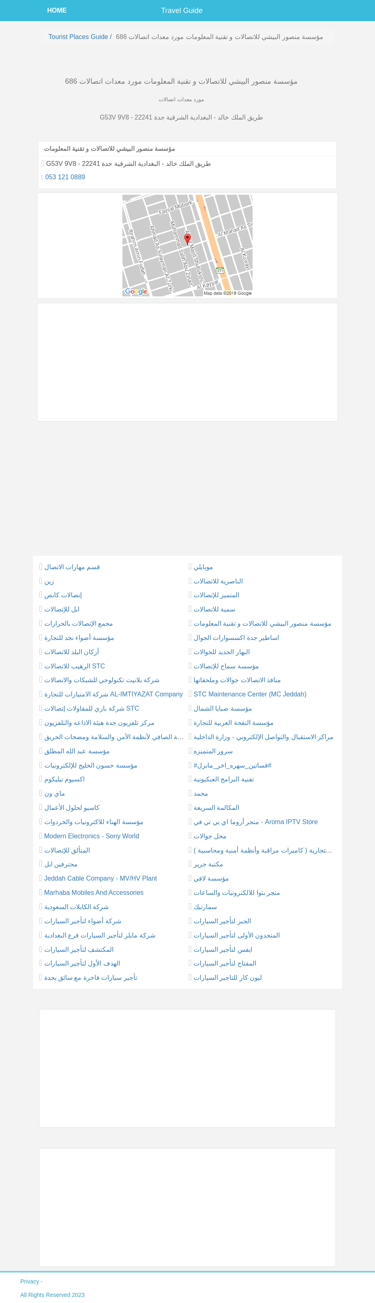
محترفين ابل (61, 864)
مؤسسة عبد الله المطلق (77, 751)
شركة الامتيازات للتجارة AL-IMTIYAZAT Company (113, 694)
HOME (57, 10)
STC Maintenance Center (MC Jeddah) (250, 694)
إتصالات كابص (63, 595)
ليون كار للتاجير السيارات (228, 977)
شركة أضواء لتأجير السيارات (82, 921)
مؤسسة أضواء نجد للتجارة (79, 637)
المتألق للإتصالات (67, 850)
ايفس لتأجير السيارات (223, 949)
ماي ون (54, 793)
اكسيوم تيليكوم (64, 779)
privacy (29, 1281)
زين (49, 581)
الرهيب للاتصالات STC (74, 666)
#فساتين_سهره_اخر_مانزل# (233, 765)
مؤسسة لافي (211, 878)
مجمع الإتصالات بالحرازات (78, 623)
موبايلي (203, 566)
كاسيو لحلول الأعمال (72, 807)
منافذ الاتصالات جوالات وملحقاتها (237, 680)
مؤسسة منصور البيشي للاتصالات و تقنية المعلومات (262, 623)
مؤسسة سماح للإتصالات (226, 666)
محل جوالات (210, 836)
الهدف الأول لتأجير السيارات (82, 963)
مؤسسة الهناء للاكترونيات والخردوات (94, 821)
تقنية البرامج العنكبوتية (224, 779)
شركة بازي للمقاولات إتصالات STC (92, 708)
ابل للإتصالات (61, 609)
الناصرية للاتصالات (218, 581)
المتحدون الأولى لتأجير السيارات (237, 935)
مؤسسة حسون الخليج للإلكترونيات (90, 765)
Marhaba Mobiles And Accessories (94, 892)
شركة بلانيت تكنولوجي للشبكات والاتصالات (102, 680)
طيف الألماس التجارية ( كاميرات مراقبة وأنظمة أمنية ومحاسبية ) (281, 850)
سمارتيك (205, 906)
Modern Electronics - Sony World (92, 836)
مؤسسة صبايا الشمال (223, 708)
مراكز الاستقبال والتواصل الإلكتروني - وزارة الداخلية (264, 736)
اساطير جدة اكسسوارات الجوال (236, 637)
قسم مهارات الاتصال (72, 566)
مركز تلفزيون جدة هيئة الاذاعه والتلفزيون (99, 722)
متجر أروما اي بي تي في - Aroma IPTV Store (256, 821)
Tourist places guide (78, 36)
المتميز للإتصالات (216, 595)
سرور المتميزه (213, 751)
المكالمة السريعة (216, 807)
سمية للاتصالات (214, 609)
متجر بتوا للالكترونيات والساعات (237, 892)
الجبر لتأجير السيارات (222, 921)
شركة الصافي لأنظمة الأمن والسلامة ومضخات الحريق (117, 736)
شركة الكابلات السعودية (76, 906)
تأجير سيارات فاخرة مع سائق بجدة (90, 977)
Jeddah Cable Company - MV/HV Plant (100, 878)
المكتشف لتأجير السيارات (79, 949)
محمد (201, 793)
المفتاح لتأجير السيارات (225, 963)
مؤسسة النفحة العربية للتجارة (234, 722)
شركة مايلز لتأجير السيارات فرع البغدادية (99, 935)
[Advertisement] (187, 362)
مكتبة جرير (208, 864)
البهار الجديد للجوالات (222, 651)
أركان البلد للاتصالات (71, 651)
